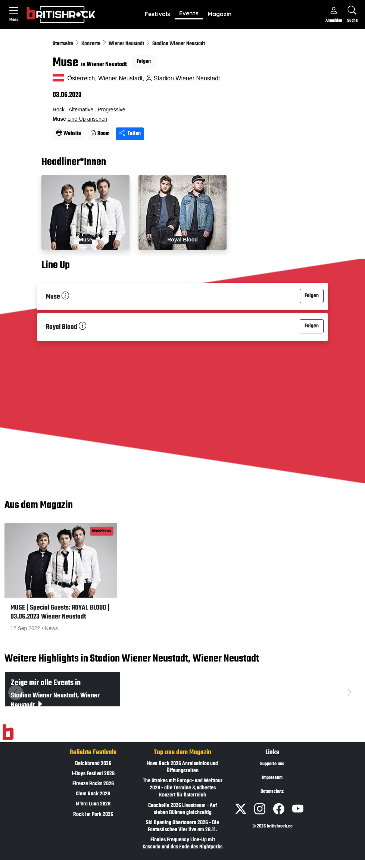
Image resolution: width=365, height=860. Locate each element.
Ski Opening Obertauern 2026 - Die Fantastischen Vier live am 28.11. (182, 826)
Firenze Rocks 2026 (93, 784)
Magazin (220, 14)
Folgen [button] (144, 61)
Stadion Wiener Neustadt (178, 44)
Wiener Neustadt (127, 44)
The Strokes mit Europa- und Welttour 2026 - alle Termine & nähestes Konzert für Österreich (182, 788)
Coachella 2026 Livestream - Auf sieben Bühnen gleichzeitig (182, 809)
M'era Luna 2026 (93, 804)
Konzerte (91, 44)
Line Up (55, 265)
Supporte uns (272, 764)
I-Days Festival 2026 (93, 774)
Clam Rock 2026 (93, 794)
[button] (157, 14)
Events (189, 13)
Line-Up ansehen (87, 119)
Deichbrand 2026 (93, 763)
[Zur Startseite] (8, 732)
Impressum (272, 778)
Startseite (63, 44)
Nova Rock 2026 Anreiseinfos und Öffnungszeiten (182, 767)
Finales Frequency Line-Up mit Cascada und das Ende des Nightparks (182, 843)
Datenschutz (272, 791)
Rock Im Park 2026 (93, 814)
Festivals (157, 14)
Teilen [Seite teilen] (130, 133)
